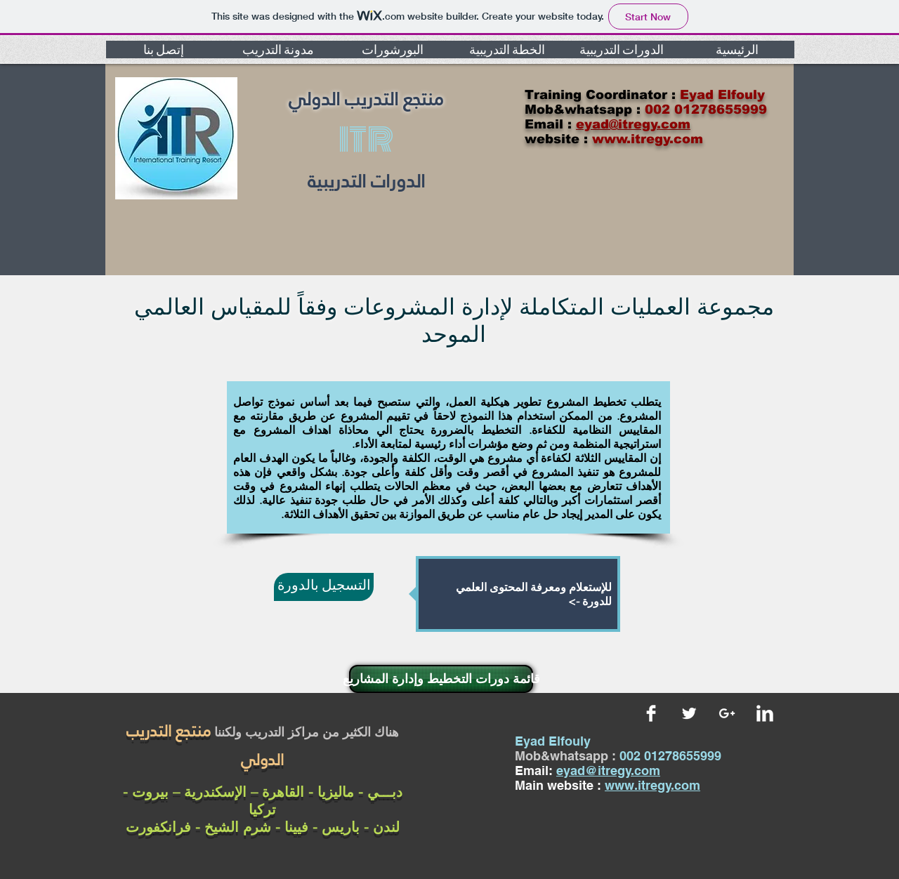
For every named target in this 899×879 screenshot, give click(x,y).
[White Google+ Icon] (726, 713)
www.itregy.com (652, 785)
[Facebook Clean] (651, 713)
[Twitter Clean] (689, 713)
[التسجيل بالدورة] (324, 587)
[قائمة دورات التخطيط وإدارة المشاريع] (441, 679)
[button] (163, 49)
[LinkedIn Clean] (764, 713)
